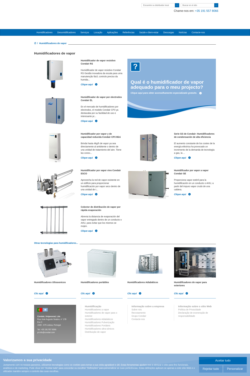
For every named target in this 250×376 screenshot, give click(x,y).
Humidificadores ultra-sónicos (99, 319)
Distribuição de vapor (95, 322)
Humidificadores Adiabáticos (99, 309)
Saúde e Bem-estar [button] (149, 22)
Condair (52, 7)
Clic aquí (41, 283)
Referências (129, 22)
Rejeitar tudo (211, 368)
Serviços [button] (85, 22)
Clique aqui (89, 74)
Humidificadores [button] (44, 22)
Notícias (183, 22)
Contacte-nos (198, 22)
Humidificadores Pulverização (99, 312)
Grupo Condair (139, 306)
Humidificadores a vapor (97, 299)
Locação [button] (98, 22)
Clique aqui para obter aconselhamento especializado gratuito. (166, 83)
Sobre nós (137, 299)
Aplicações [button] (112, 22)
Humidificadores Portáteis (97, 315)
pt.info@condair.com (46, 322)
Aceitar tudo (223, 360)
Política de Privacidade (189, 299)
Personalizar (235, 368)
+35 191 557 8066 (204, 10)
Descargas (168, 22)
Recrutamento (139, 303)
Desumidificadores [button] (66, 22)
